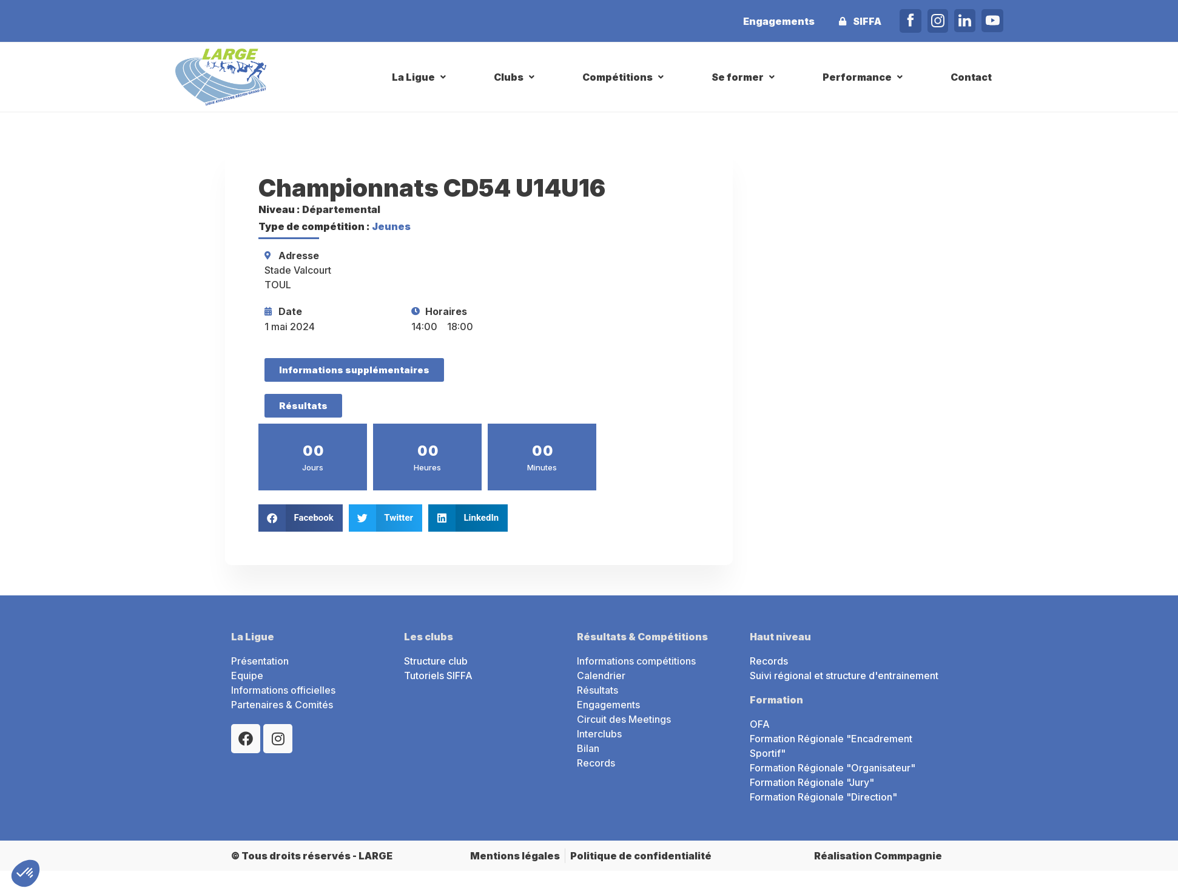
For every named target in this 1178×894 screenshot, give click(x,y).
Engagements (779, 21)
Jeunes (391, 226)
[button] (420, 77)
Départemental (341, 209)
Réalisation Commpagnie (878, 856)
